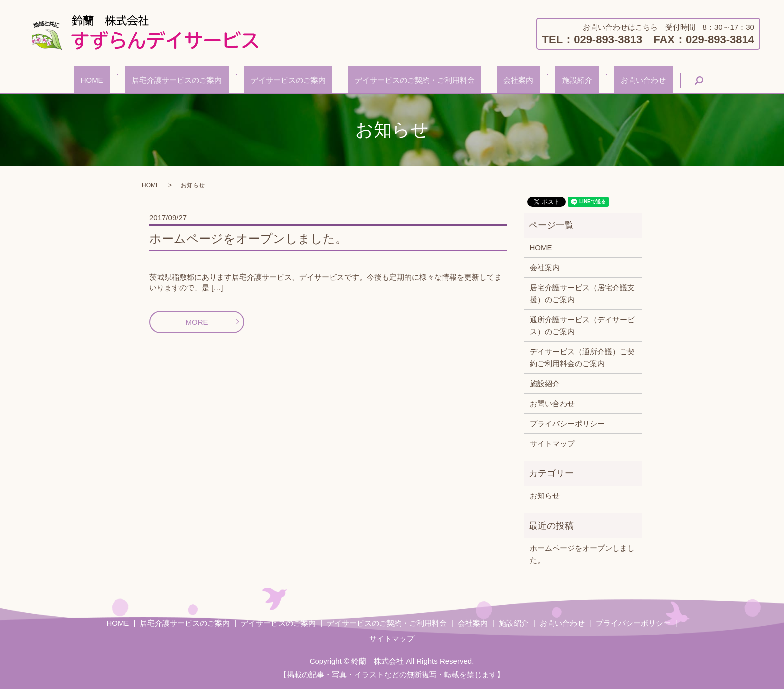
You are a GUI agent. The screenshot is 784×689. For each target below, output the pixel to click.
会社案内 (505, 80)
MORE (197, 322)
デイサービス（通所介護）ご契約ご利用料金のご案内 (582, 357)
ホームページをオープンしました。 (249, 238)
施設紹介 (551, 80)
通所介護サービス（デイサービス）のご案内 (582, 325)
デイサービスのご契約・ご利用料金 (415, 80)
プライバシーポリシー (567, 423)
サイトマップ (552, 443)
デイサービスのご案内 (302, 80)
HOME (132, 80)
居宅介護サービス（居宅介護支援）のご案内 (582, 293)
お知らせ (545, 495)
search (653, 80)
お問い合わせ (604, 80)
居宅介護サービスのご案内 (204, 80)
